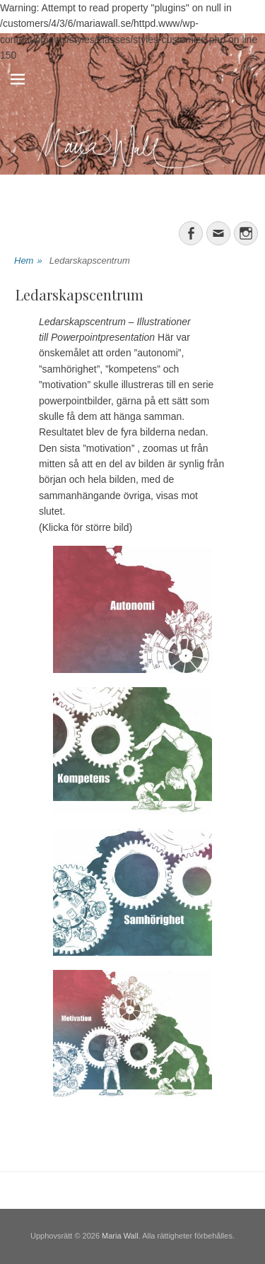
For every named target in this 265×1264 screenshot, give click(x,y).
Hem (28, 261)
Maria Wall (120, 1235)
